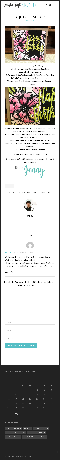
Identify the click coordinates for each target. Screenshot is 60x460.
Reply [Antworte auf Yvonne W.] (31, 252)
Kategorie (46, 193)
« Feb (16, 414)
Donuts (9, 432)
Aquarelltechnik (13, 428)
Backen (27, 428)
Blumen (12, 193)
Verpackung (28, 436)
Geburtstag (25, 193)
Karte (36, 193)
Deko (45, 428)
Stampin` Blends (13, 436)
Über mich (41, 436)
